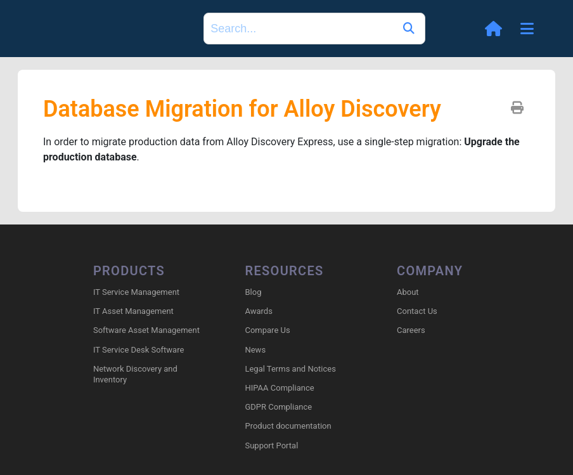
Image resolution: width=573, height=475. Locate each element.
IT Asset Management (133, 311)
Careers (411, 330)
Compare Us (267, 330)
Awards (258, 311)
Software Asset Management (146, 330)
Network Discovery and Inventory (135, 374)
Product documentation (288, 426)
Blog (253, 292)
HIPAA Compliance (279, 388)
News (255, 350)
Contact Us (417, 311)
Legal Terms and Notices (290, 369)
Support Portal (271, 445)
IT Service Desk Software (138, 350)
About (408, 292)
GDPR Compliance (278, 407)
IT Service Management (136, 292)
